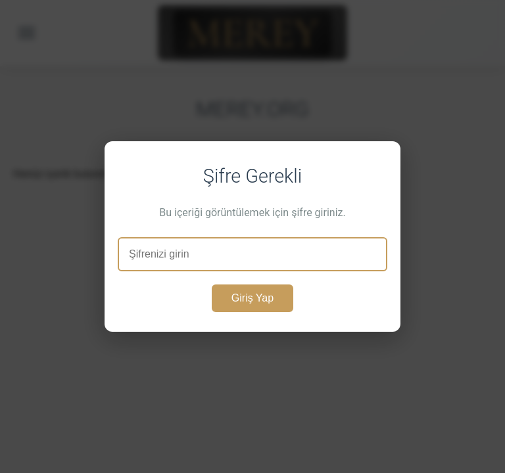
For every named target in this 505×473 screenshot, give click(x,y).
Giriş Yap (252, 298)
